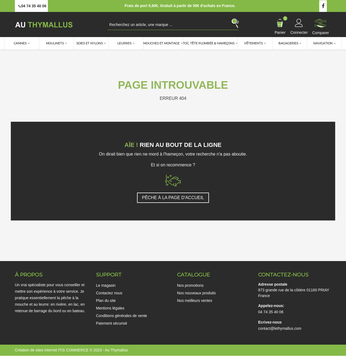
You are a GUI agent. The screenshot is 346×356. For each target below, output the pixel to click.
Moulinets (55, 43)
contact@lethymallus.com (279, 328)
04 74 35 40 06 (270, 312)
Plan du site (106, 300)
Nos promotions (190, 285)
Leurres (124, 43)
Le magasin (105, 285)
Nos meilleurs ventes (194, 300)
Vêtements (253, 43)
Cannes (20, 43)
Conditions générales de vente (121, 316)
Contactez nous (109, 293)
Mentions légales (110, 308)
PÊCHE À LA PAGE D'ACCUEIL (173, 197)
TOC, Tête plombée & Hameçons (208, 43)
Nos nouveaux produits (196, 293)
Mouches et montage (161, 43)
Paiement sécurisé (111, 323)
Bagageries (288, 43)
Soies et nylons (89, 43)
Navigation (322, 43)
